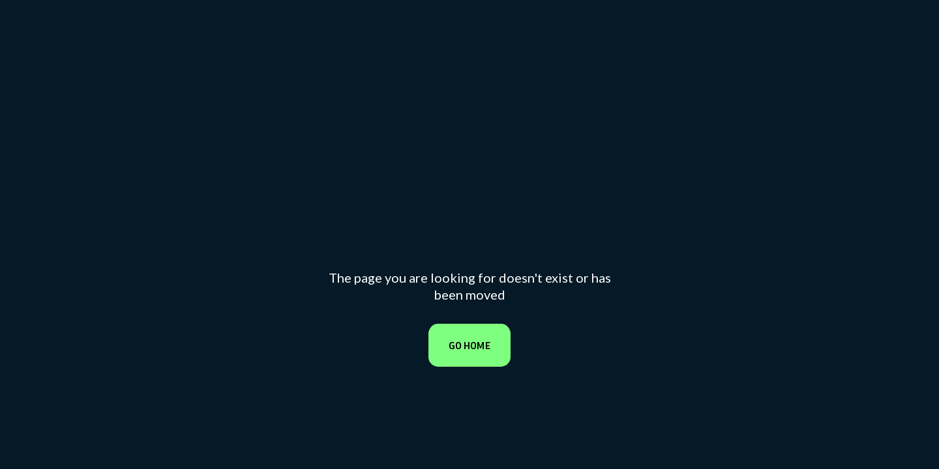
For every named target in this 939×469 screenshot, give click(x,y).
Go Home (469, 345)
